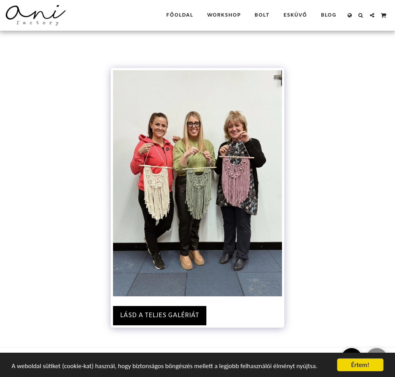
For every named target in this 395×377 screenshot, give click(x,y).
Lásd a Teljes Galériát (159, 315)
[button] (361, 15)
